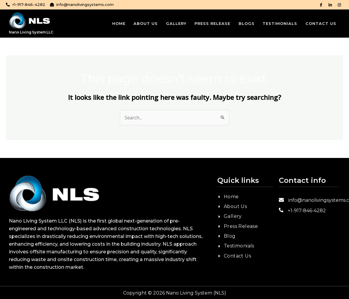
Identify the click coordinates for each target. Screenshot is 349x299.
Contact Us (320, 23)
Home (114, 23)
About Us (142, 23)
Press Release (210, 23)
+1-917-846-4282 (307, 210)
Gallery (173, 23)
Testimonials (279, 23)
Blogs (245, 23)
